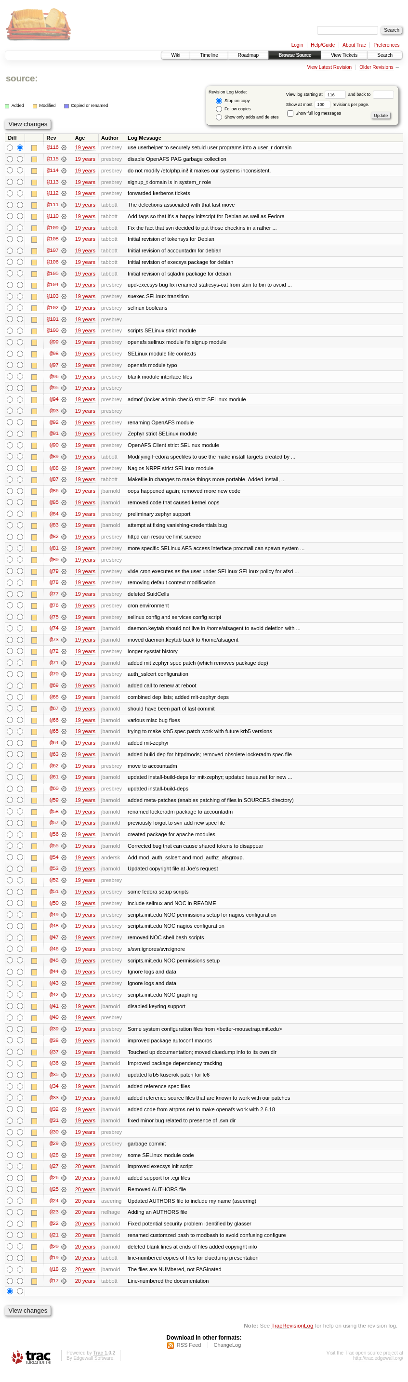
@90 (54, 448)
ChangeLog (227, 1356)
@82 (54, 540)
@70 (54, 679)
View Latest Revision (329, 67)
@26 (54, 1188)
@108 (52, 240)
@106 (52, 263)
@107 (52, 251)
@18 (54, 1280)
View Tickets (344, 55)
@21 (54, 1246)
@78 (54, 587)
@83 (54, 529)
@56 (54, 841)
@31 (54, 1130)
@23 (54, 1222)
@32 (54, 1118)
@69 (54, 691)
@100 (52, 332)
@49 (54, 922)
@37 (54, 1061)
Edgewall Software (93, 1369)
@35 (54, 1084)
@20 (54, 1257)
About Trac (354, 45)
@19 (54, 1269)
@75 (54, 621)
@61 (54, 783)
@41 (54, 1014)
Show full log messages (314, 113)
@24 (54, 1211)
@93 (54, 413)
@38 (54, 1049)
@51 (54, 899)
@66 (54, 725)
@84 (54, 517)
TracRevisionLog (292, 1336)
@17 (54, 1292)
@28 (54, 1165)
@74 (54, 633)
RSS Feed (189, 1356)
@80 (54, 563)
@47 (54, 945)
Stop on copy (233, 101)
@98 (54, 355)
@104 (52, 286)
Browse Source (294, 55)
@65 (54, 737)
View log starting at (317, 94)
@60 (54, 795)
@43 (54, 991)
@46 (54, 957)
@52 (54, 887)
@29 (54, 1153)
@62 (54, 772)
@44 (54, 980)
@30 (54, 1141)
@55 (54, 852)
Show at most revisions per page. (327, 104)
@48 (54, 933)
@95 (54, 390)
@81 (54, 552)
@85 (54, 506)
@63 (54, 760)
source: (22, 78)
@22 (54, 1234)
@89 (54, 459)
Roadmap (248, 55)
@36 (54, 1072)
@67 (54, 714)
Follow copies (233, 109)
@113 (52, 182)
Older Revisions (376, 67)
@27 (54, 1176)
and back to (371, 94)
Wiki (175, 55)
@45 (54, 968)
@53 (54, 876)
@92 (54, 425)
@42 (54, 1003)
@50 (54, 910)
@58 (54, 818)
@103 (52, 298)
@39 (54, 1037)
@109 (52, 228)
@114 (52, 170)
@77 (54, 598)
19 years (85, 147)
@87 (54, 483)
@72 (54, 656)
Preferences (387, 45)
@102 (52, 309)
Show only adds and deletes (247, 117)
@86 (54, 494)
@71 (54, 667)
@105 (52, 274)
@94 (54, 402)
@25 (54, 1199)
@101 (52, 321)
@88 (54, 471)
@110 (52, 217)
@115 (52, 159)
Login (297, 45)
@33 (54, 1107)
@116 (52, 147)
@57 (54, 829)
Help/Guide (323, 45)
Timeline (209, 55)
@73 (54, 644)
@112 (52, 193)
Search (385, 55)
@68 (54, 702)
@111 (52, 205)
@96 (54, 378)
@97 (54, 367)
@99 (54, 344)
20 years (85, 1176)
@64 (54, 748)
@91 (54, 436)
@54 (54, 864)
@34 (54, 1095)
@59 (54, 806)
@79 (54, 575)
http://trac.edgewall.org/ (378, 1369)
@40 (54, 1026)
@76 (54, 610)
